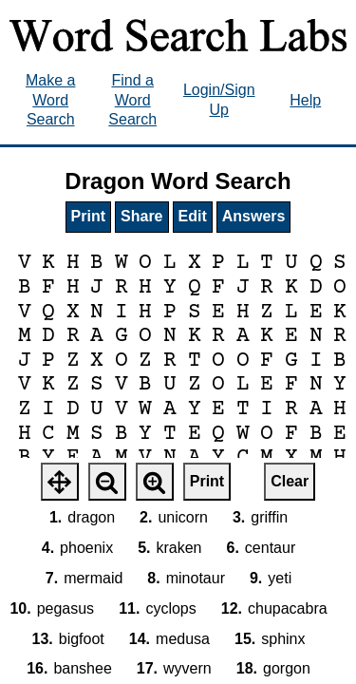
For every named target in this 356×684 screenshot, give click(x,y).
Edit (192, 216)
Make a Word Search (50, 100)
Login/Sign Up (219, 100)
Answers (254, 216)
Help (305, 100)
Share (141, 216)
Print (88, 216)
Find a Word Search (132, 100)
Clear (290, 481)
